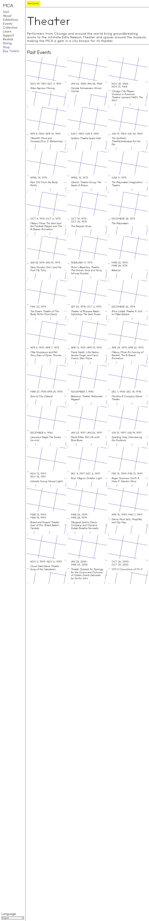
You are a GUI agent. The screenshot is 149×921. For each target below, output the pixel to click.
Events (7, 24)
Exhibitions (10, 20)
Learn (7, 31)
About (7, 16)
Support (8, 35)
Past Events (33, 3)
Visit (6, 12)
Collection (10, 27)
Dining (7, 43)
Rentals (8, 39)
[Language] (12, 918)
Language (8, 914)
